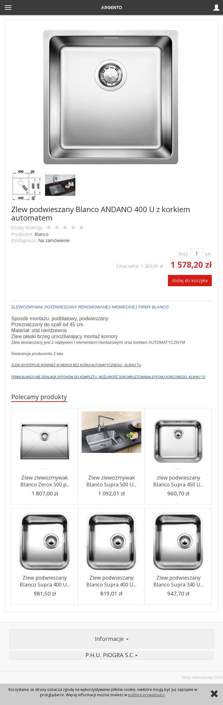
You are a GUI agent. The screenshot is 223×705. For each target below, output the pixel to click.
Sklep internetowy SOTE (202, 677)
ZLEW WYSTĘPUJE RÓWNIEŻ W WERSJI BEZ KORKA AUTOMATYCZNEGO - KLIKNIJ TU (76, 365)
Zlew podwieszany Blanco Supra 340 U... (178, 581)
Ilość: (183, 254)
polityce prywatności (146, 694)
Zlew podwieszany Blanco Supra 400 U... (45, 581)
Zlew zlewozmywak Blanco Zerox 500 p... (44, 481)
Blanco (41, 234)
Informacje (112, 638)
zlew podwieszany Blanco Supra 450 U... (178, 481)
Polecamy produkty (39, 397)
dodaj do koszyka (190, 280)
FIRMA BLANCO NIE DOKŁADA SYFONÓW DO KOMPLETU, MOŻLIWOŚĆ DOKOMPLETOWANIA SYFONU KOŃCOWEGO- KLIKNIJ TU (108, 377)
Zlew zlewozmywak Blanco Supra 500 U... (111, 481)
